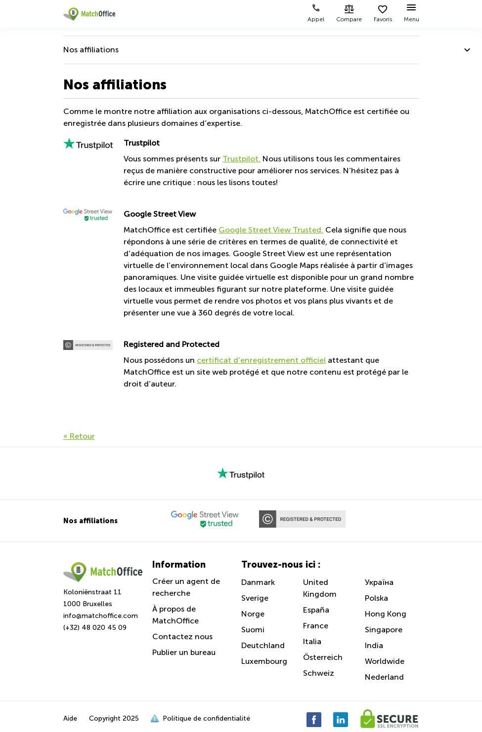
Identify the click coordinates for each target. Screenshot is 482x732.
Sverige (254, 598)
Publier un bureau (184, 652)
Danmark (258, 582)
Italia (312, 641)
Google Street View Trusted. (271, 230)
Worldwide (384, 661)
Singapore (383, 629)
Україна (379, 582)
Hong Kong (385, 614)
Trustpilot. (241, 158)
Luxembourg (264, 661)
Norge (252, 614)
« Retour (79, 436)
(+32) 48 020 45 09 (95, 627)
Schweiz (318, 673)
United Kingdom (320, 588)
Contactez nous (182, 636)
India (374, 645)
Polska (376, 598)
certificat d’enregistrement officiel (261, 360)
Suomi (252, 629)
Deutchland (263, 645)
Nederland (384, 677)
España (316, 610)
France (315, 625)
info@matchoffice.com (100, 615)
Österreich (323, 657)
